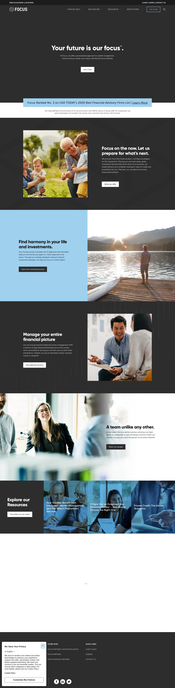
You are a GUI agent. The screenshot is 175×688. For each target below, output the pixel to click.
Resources (114, 10)
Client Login (91, 649)
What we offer (110, 184)
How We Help (74, 10)
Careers (89, 654)
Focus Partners (54, 654)
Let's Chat (153, 9)
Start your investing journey (32, 269)
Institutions (133, 10)
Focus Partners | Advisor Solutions (63, 649)
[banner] (21, 9)
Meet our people (116, 447)
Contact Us (91, 659)
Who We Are (95, 10)
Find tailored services (34, 365)
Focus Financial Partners (59, 659)
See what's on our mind (20, 514)
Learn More (140, 102)
